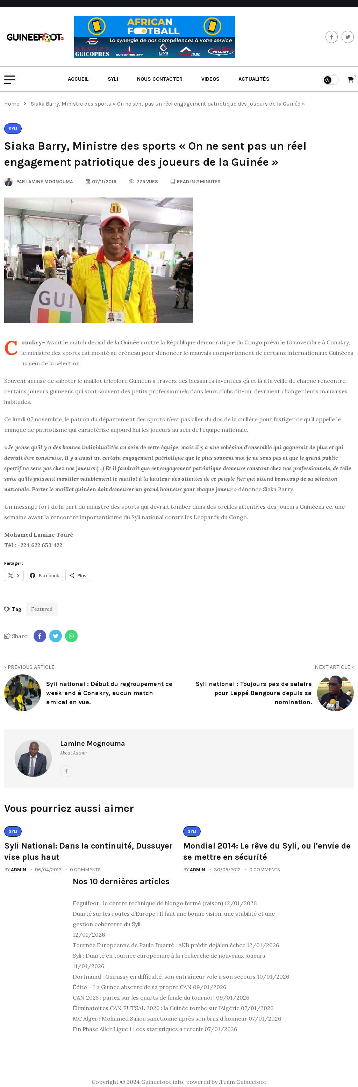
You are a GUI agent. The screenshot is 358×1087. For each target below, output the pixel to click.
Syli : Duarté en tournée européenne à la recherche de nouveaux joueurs (169, 955)
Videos (210, 79)
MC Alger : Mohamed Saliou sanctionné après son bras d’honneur (160, 1018)
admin (18, 870)
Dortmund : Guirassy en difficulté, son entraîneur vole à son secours (164, 976)
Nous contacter (159, 79)
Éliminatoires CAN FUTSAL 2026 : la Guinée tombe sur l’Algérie (156, 1007)
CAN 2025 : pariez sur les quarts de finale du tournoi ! (144, 997)
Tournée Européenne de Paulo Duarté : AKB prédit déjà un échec (159, 945)
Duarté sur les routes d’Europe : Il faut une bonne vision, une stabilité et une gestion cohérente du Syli (174, 919)
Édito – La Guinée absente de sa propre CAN (132, 987)
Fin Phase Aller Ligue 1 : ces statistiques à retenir (138, 1028)
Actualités (254, 79)
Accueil (78, 79)
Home (13, 103)
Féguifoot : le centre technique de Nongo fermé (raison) (148, 903)
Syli (113, 79)
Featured (41, 609)
